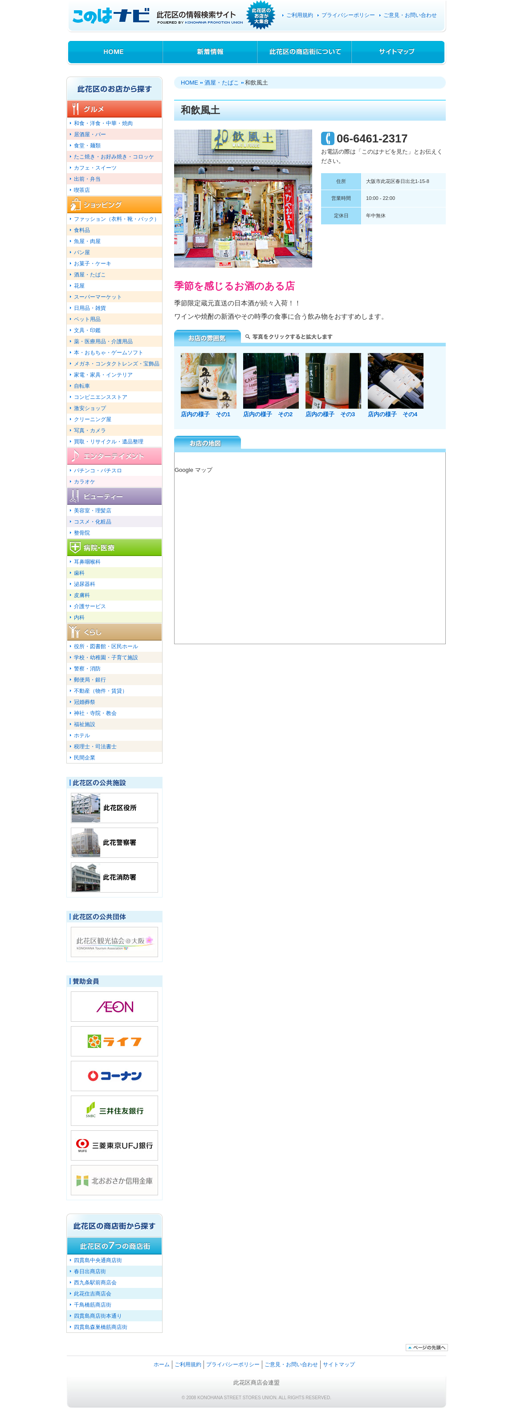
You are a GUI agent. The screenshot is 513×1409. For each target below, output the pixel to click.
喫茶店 (82, 190)
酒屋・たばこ (221, 82)
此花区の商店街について (304, 53)
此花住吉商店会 (92, 1293)
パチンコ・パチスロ (98, 470)
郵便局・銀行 (90, 679)
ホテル (82, 735)
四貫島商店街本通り (98, 1316)
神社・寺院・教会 (95, 713)
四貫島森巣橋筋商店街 (100, 1327)
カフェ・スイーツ (95, 168)
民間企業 (84, 757)
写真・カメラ (90, 430)
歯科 (79, 573)
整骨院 (82, 533)
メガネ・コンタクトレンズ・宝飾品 (116, 363)
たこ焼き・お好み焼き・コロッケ (114, 156)
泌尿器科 (84, 584)
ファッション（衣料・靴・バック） (116, 219)
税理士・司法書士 (95, 746)
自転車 (82, 386)
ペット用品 (87, 319)
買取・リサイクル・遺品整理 (108, 441)
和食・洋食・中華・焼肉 (103, 123)
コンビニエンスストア (100, 397)
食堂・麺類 (87, 145)
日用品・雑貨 (90, 308)
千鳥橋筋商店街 (92, 1304)
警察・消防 (87, 668)
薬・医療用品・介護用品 (103, 341)
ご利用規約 (299, 15)
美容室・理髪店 (92, 510)
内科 (79, 617)
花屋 (79, 285)
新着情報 (210, 53)
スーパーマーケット (98, 297)
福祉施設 (84, 724)
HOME (114, 53)
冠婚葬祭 (84, 702)
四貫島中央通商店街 (98, 1260)
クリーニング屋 (92, 419)
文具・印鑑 (87, 330)
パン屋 (82, 252)
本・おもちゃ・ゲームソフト (108, 352)
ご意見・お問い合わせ (410, 15)
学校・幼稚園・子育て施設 (106, 657)
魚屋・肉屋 (87, 241)
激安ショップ (90, 408)
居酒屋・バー (90, 134)
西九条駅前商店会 (95, 1282)
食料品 (82, 230)
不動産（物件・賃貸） (100, 691)
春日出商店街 (90, 1271)
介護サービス (90, 606)
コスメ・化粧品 (92, 521)
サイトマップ (399, 53)
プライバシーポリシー (348, 15)
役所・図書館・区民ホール (106, 646)
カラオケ (84, 481)
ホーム (162, 1364)
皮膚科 (82, 595)
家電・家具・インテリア (103, 375)
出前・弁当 (87, 179)
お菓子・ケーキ (92, 263)
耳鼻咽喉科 (87, 561)
